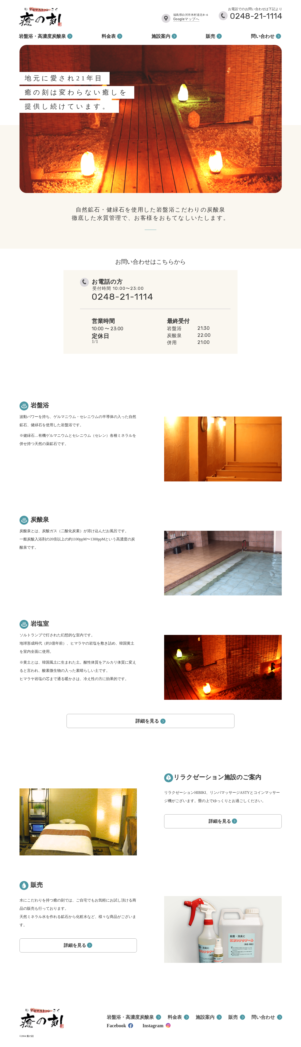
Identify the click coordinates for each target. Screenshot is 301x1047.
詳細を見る (147, 721)
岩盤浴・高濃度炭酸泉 (42, 36)
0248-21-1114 (256, 16)
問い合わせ (262, 36)
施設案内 (160, 36)
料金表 (109, 36)
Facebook (116, 1025)
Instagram (153, 1025)
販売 (210, 36)
